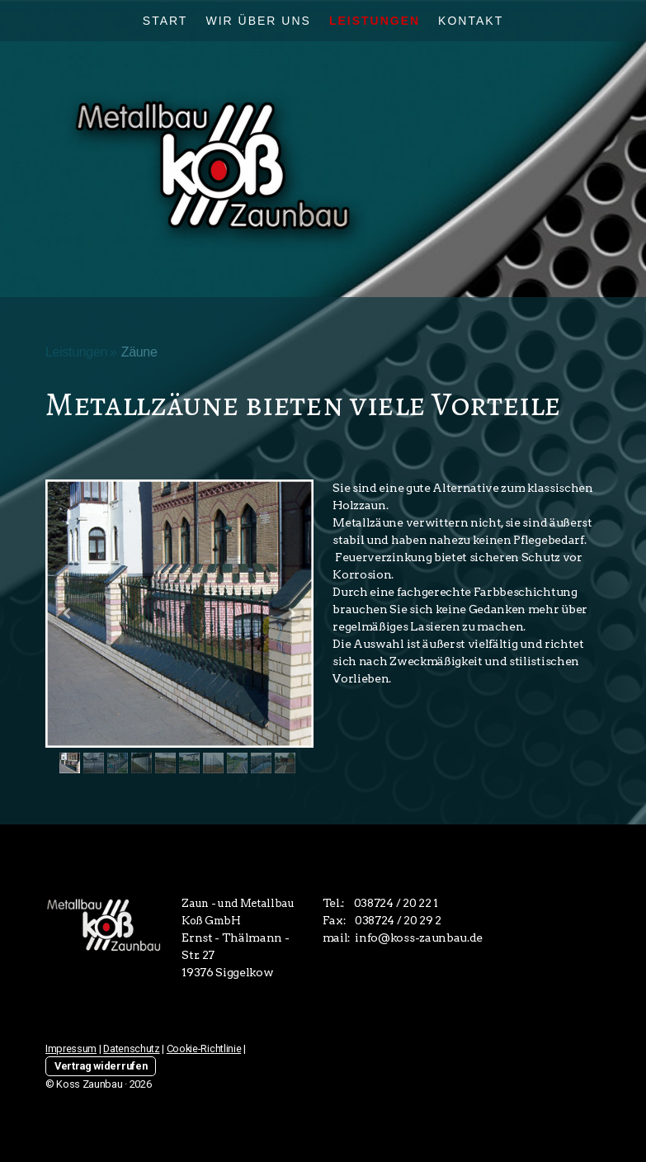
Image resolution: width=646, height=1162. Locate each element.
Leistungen (374, 20)
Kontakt (470, 20)
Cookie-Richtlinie (204, 1048)
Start (165, 20)
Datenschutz (131, 1048)
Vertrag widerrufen (100, 1066)
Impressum (71, 1048)
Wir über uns (257, 20)
